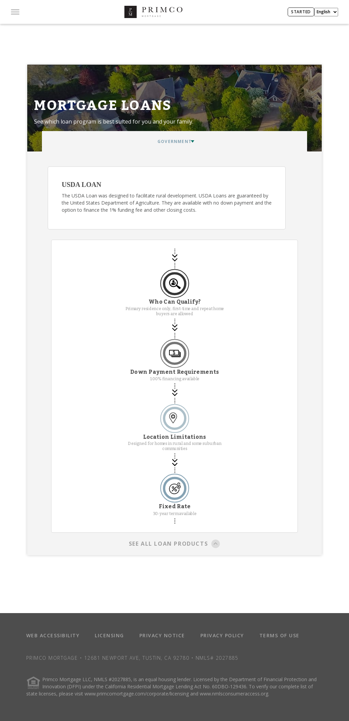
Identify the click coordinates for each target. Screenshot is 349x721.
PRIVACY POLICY (222, 635)
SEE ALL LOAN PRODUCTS (175, 544)
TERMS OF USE (279, 635)
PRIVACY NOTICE (162, 635)
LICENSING (109, 635)
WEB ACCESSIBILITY (53, 635)
